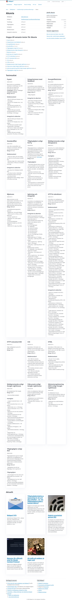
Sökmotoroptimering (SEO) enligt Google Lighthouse (19, 68)
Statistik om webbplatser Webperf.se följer (17, 590)
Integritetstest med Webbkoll (14, 42)
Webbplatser (9, 4)
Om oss (34, 4)
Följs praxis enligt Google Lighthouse (15, 66)
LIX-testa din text (11, 588)
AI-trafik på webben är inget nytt (36, 559)
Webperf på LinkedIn (43, 588)
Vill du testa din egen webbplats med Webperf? (18, 583)
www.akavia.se (24, 16)
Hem (7, 9)
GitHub (40, 590)
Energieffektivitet (11, 44)
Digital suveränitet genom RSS (55, 516)
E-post (8, 40)
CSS (8, 60)
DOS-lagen (39, 157)
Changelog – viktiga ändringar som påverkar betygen (19, 592)
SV (63, 1)
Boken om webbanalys (13, 595)
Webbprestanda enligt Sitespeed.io (15, 50)
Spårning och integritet (12, 54)
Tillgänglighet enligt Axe (12, 70)
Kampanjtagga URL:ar (12, 586)
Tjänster (40, 4)
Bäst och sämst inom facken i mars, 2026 (55, 34)
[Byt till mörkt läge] (55, 1)
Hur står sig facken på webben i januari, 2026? (56, 38)
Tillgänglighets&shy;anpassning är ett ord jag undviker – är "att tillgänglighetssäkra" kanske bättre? (36, 499)
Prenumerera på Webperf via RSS (46, 585)
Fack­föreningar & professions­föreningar (25, 9)
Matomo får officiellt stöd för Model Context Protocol (14, 560)
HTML (8, 62)
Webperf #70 (11, 515)
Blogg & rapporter (18, 4)
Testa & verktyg (27, 4)
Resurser (9, 593)
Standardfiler (10, 46)
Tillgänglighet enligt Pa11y (13, 48)
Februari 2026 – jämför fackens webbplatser (56, 36)
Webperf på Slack (42, 592)
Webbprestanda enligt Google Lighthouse (17, 64)
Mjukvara (9, 52)
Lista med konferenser (13, 597)
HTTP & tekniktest (11, 56)
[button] (48, 1)
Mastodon (46, 587)
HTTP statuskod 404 (11, 58)
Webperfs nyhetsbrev (43, 583)
